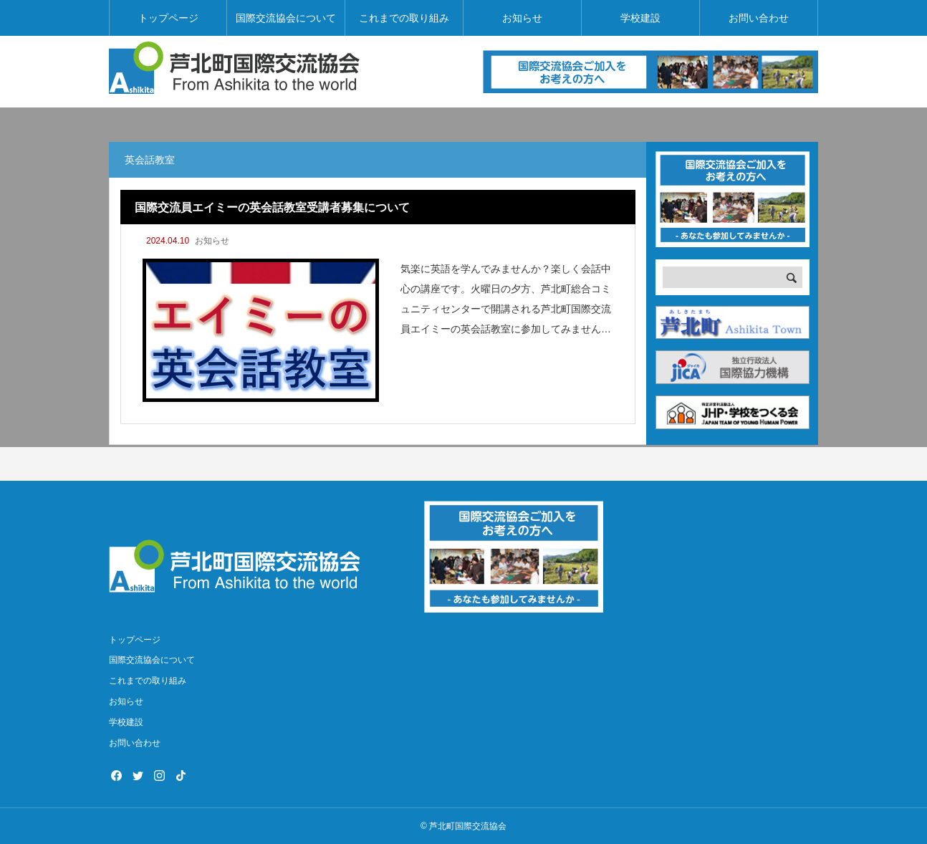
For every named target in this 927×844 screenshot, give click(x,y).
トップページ (168, 18)
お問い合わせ (759, 18)
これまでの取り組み (404, 18)
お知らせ (522, 18)
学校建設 (640, 18)
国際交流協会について (286, 18)
